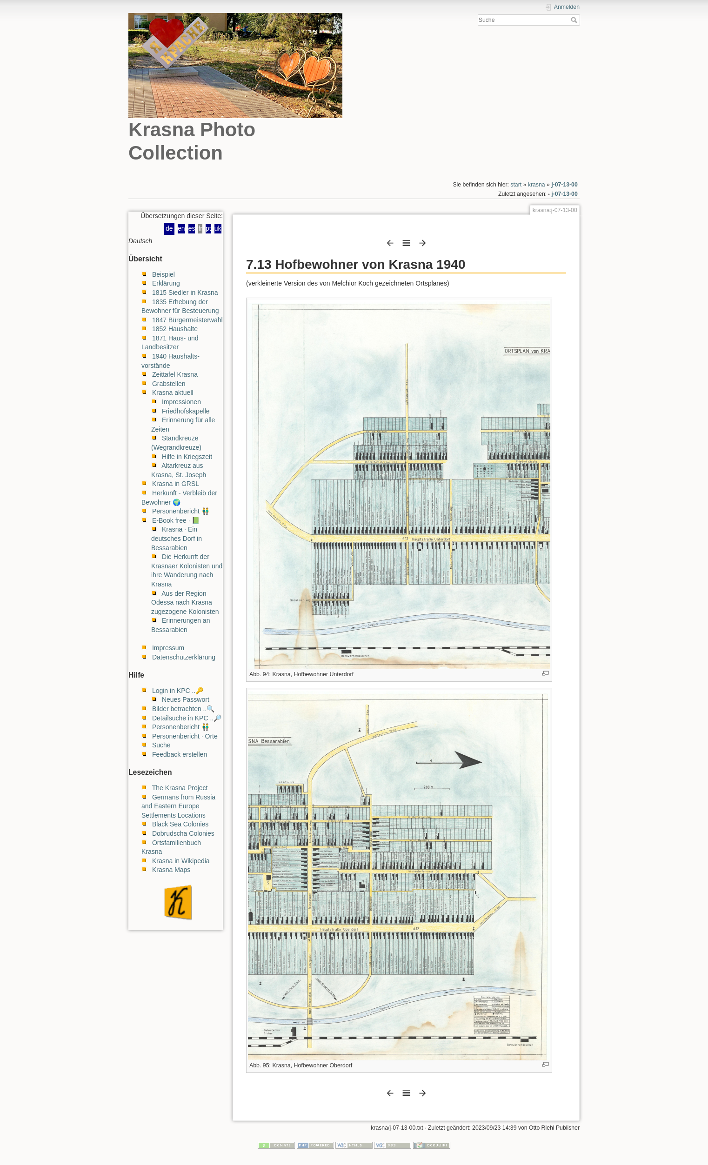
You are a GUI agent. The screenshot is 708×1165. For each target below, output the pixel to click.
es (191, 228)
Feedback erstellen (179, 754)
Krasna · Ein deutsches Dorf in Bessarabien (176, 538)
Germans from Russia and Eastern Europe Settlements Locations (178, 806)
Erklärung (166, 283)
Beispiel (163, 274)
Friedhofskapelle (186, 411)
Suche (575, 20)
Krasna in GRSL (175, 483)
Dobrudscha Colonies (183, 833)
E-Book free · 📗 (176, 520)
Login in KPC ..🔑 (177, 690)
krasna (536, 184)
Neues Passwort (185, 699)
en (181, 228)
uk (217, 228)
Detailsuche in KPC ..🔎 (186, 718)
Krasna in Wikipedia (181, 861)
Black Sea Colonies (180, 824)
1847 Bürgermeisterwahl (187, 320)
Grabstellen (169, 383)
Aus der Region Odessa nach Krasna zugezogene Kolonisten (185, 602)
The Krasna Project (180, 788)
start (515, 184)
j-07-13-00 (564, 184)
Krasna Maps (171, 869)
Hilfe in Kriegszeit (187, 456)
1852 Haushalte (175, 329)
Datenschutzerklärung (183, 657)
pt (208, 228)
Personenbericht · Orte (185, 736)
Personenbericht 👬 (180, 511)
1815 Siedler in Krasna (185, 292)
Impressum (168, 648)
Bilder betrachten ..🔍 (183, 708)
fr (200, 228)
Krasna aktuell (173, 392)
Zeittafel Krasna (175, 374)
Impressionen (181, 402)
